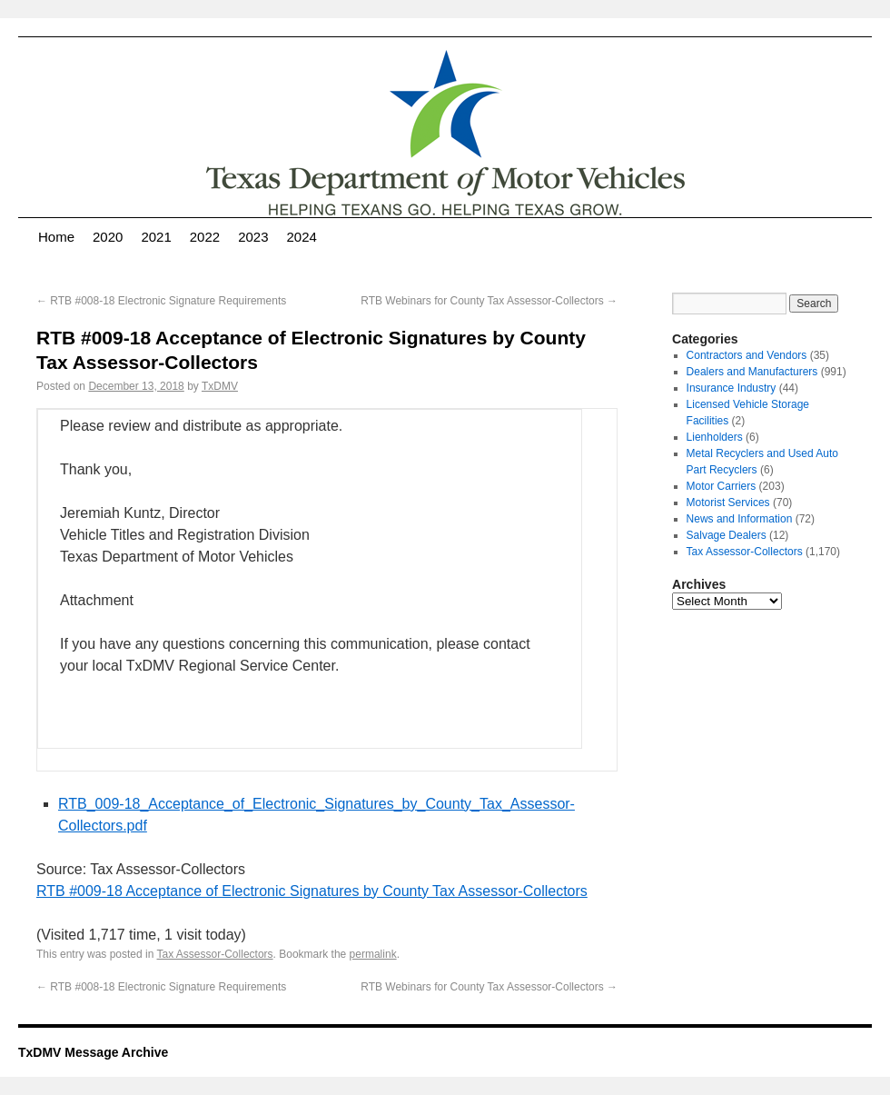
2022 (205, 236)
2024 (302, 236)
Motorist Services (728, 502)
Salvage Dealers (726, 535)
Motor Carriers (721, 486)
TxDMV (220, 386)
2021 (156, 236)
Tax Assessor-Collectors (215, 954)
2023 (253, 236)
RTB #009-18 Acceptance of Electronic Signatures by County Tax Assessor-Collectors (312, 891)
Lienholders (715, 437)
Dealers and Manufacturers (752, 371)
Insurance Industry (731, 388)
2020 (108, 236)
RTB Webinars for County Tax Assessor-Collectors (489, 300)
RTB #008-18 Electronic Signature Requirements (161, 300)
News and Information (740, 519)
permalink (373, 954)
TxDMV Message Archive (93, 1052)
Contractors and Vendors (747, 355)
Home (56, 236)
